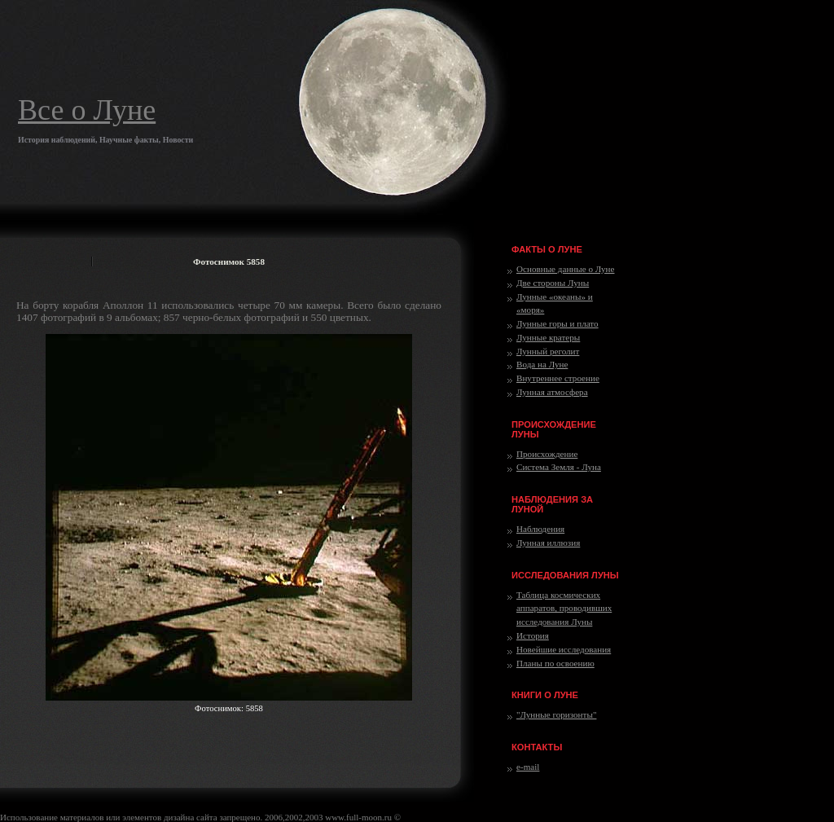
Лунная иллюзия (548, 542)
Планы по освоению (555, 663)
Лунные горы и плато (557, 323)
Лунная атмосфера (552, 392)
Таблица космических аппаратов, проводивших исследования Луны (564, 608)
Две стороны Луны (552, 283)
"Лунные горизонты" (556, 714)
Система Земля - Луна (558, 467)
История (532, 635)
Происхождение (546, 454)
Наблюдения (540, 529)
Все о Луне (87, 110)
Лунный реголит (547, 351)
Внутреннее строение (557, 378)
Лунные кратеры (548, 337)
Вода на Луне (542, 364)
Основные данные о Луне (565, 269)
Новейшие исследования (563, 649)
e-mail (527, 766)
